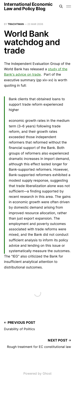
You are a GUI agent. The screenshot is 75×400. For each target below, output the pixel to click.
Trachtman (16, 24)
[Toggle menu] (69, 6)
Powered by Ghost (37, 373)
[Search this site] (61, 6)
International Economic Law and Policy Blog (28, 6)
